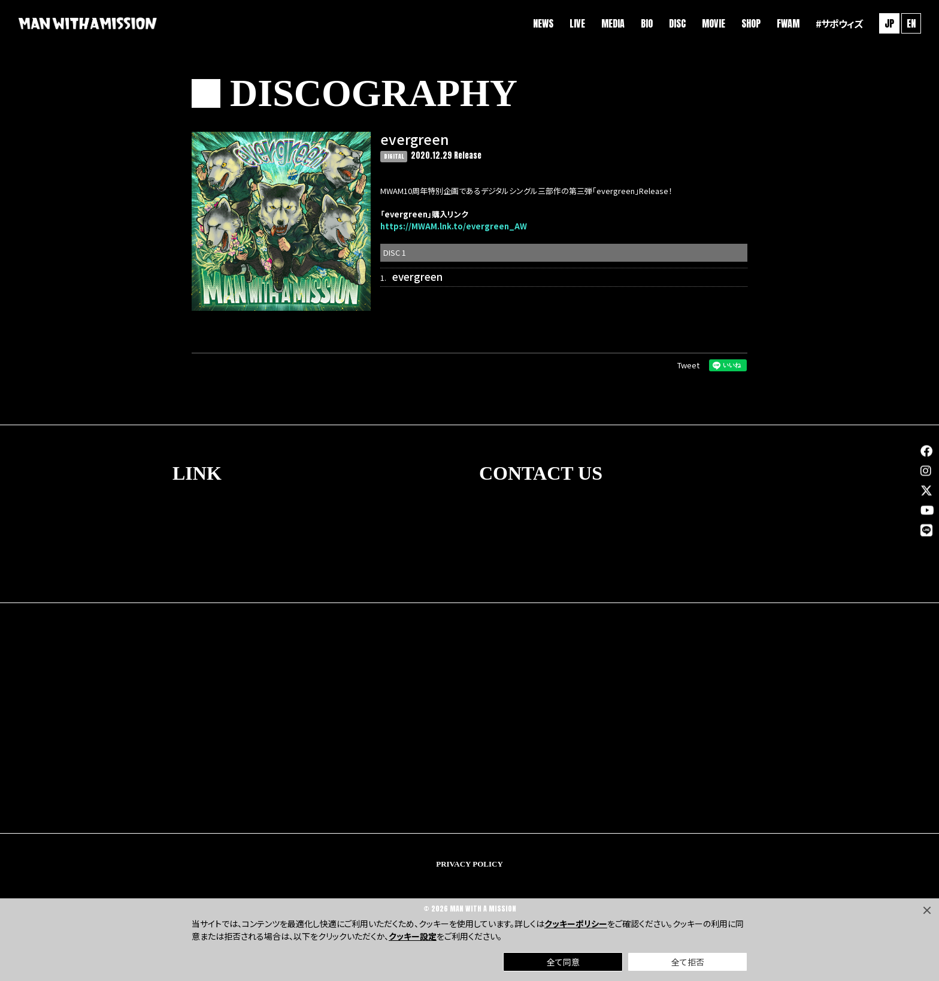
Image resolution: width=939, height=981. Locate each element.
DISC (676, 24)
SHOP (749, 24)
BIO (646, 24)
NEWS (542, 24)
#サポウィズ (837, 24)
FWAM (787, 24)
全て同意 (563, 962)
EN (909, 24)
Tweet (688, 365)
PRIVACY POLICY (469, 863)
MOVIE (712, 24)
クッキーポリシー (575, 923)
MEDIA (611, 24)
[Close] (927, 910)
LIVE (576, 24)
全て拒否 (687, 962)
